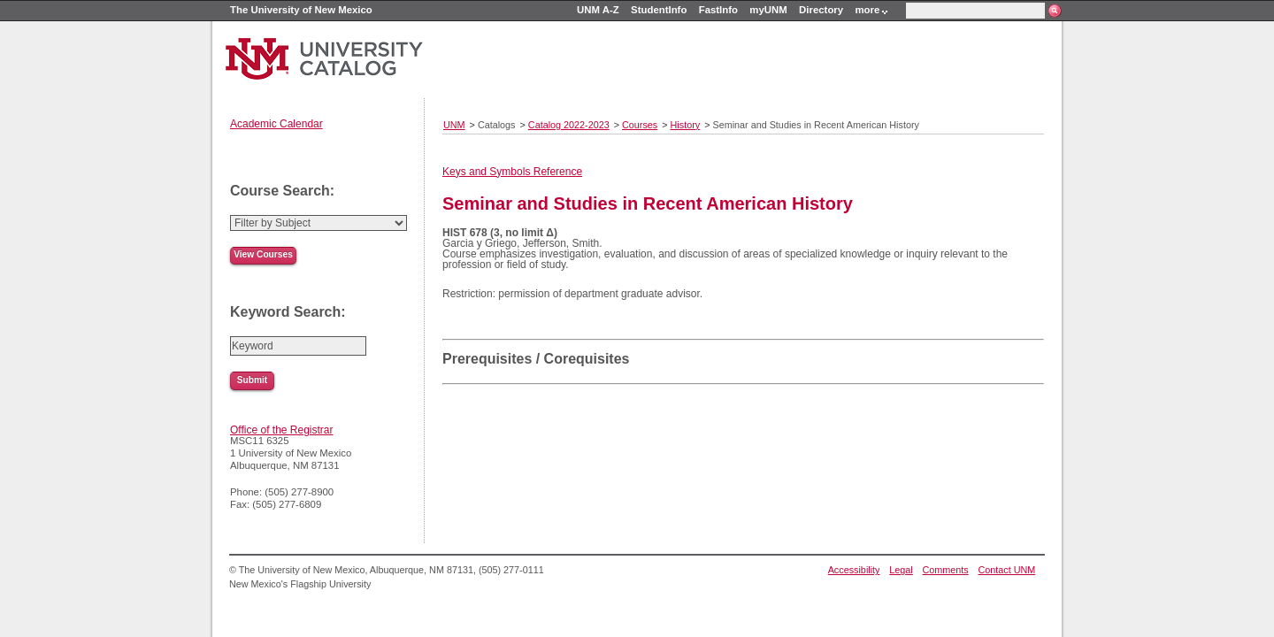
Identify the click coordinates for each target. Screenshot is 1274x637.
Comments (946, 569)
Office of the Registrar (282, 430)
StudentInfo (659, 9)
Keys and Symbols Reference (512, 171)
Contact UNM (1007, 569)
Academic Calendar (276, 124)
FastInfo (718, 9)
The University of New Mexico (301, 9)
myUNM (768, 9)
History (686, 124)
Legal (900, 569)
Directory (821, 9)
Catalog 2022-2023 (569, 124)
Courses (639, 124)
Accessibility (854, 569)
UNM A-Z (598, 9)
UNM (454, 124)
